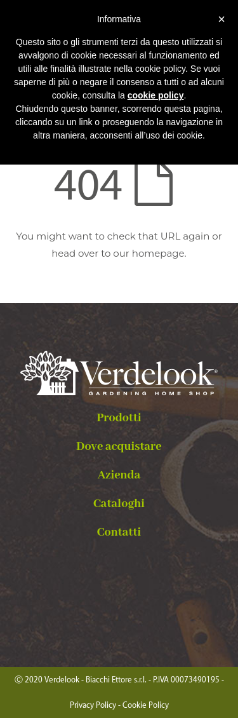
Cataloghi (119, 504)
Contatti (119, 532)
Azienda (119, 475)
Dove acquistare (118, 446)
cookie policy (156, 95)
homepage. (159, 253)
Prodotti (119, 418)
